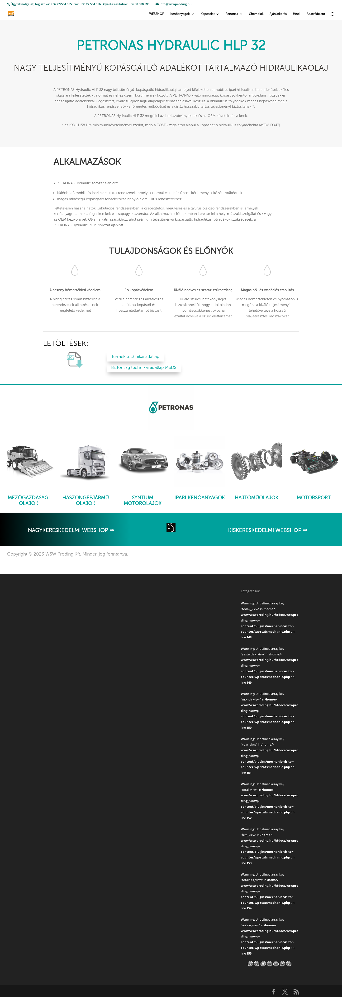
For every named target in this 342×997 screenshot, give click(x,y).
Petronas (231, 14)
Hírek (296, 14)
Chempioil (256, 14)
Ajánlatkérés (278, 14)
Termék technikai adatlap (135, 356)
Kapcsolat (207, 14)
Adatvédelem (316, 14)
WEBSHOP (156, 14)
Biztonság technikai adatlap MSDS (143, 367)
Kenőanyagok (180, 14)
